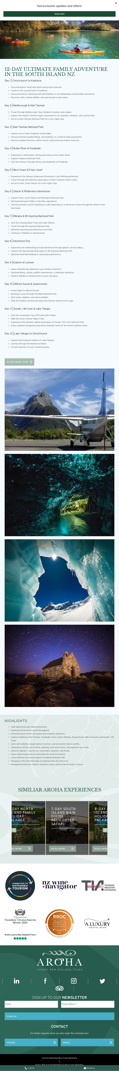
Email (67, 1039)
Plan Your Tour (17, 362)
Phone (11, 1039)
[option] (59, 37)
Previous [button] (7, 831)
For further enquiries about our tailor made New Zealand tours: (59, 1031)
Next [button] (112, 831)
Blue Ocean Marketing (67, 1053)
